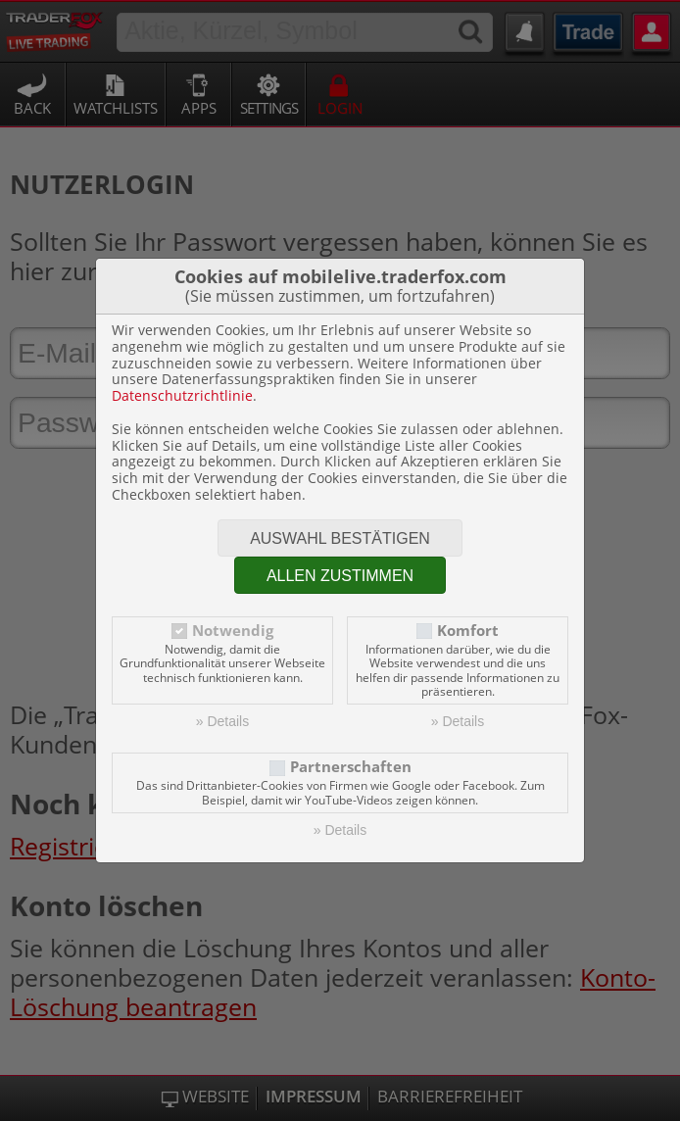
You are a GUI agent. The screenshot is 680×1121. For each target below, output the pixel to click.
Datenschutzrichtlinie (182, 395)
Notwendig (232, 630)
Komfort (468, 630)
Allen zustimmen (340, 575)
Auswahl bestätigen (340, 538)
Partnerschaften (351, 766)
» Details (222, 721)
